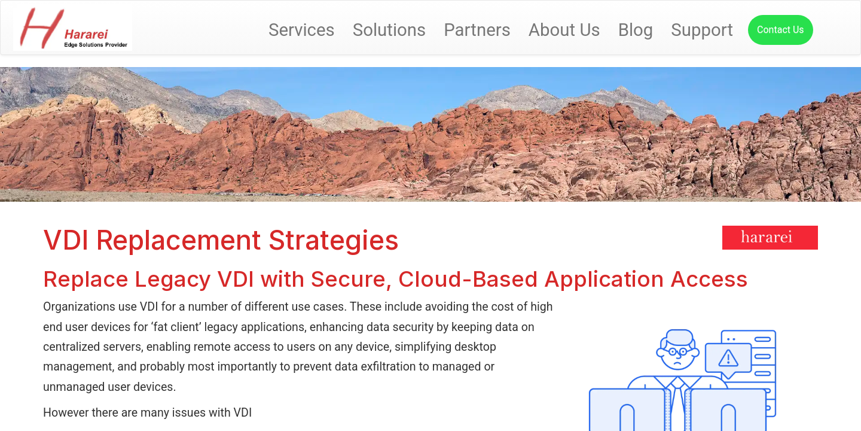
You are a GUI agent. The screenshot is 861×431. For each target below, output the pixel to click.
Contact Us (780, 29)
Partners (477, 30)
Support (702, 30)
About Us (564, 30)
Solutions (389, 30)
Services (301, 30)
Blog (636, 30)
